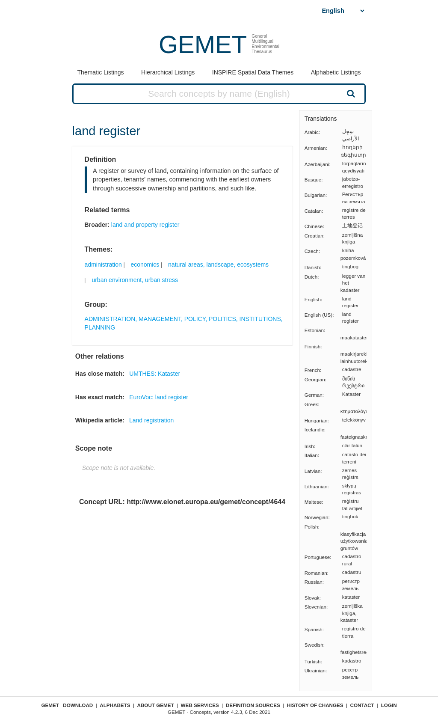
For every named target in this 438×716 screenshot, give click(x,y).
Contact (362, 705)
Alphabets (115, 705)
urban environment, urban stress (135, 279)
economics (144, 264)
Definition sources (253, 705)
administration (103, 264)
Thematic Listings (100, 72)
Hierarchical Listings (168, 72)
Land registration (151, 420)
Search (349, 93)
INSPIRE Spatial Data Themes (252, 72)
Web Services (200, 705)
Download (78, 705)
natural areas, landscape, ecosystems (218, 264)
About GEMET (155, 705)
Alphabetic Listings (336, 72)
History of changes (315, 705)
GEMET (203, 44)
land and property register (145, 224)
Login (389, 705)
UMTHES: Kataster (154, 373)
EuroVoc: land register (158, 397)
